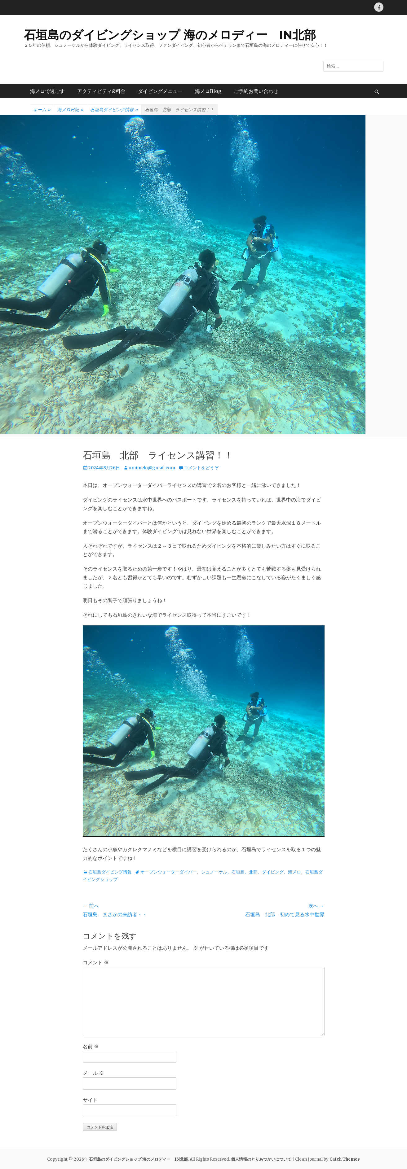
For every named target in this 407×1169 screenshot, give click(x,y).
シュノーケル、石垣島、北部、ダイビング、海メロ (251, 872)
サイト (90, 1100)
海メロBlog (208, 91)
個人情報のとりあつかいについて (261, 1159)
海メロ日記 (70, 110)
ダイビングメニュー (160, 91)
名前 (91, 1046)
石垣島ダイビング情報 (114, 110)
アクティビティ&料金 (101, 91)
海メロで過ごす (47, 91)
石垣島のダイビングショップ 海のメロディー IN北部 (170, 35)
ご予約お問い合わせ (256, 91)
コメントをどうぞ (201, 468)
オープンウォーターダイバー (168, 872)
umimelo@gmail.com (152, 468)
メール (93, 1073)
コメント (96, 962)
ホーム (42, 110)
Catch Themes (345, 1159)
